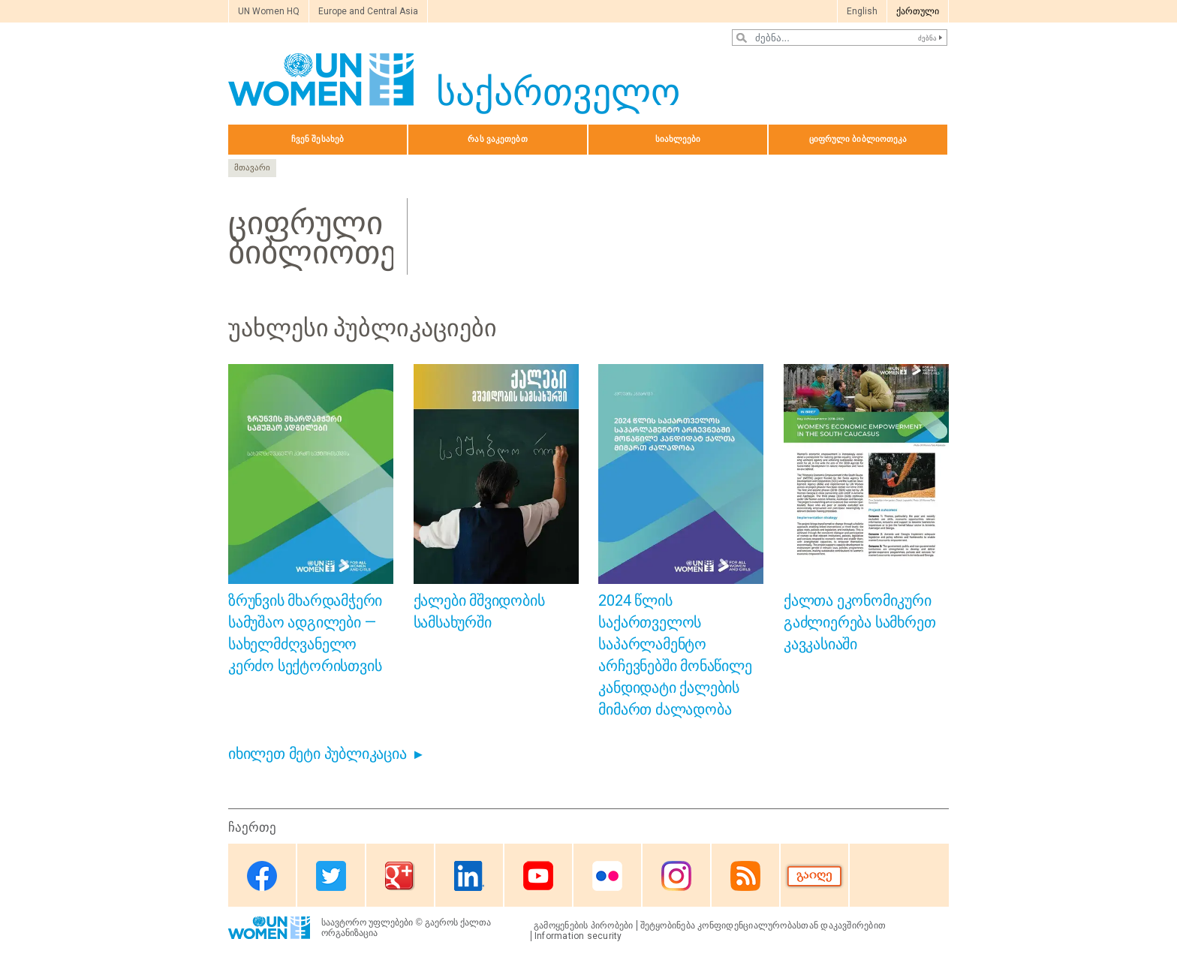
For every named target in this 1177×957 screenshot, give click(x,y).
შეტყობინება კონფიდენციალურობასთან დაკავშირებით (763, 925)
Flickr (607, 876)
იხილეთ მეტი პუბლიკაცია (317, 754)
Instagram (676, 876)
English (862, 11)
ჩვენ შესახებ (317, 139)
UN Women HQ (269, 11)
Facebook (262, 876)
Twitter (331, 876)
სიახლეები (678, 139)
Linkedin (469, 876)
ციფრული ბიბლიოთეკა (858, 139)
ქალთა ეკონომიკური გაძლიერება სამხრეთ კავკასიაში (859, 622)
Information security (578, 936)
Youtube (538, 876)
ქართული (917, 11)
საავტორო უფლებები (367, 922)
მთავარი (252, 168)
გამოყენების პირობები (584, 925)
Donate (814, 876)
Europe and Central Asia (368, 11)
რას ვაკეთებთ (497, 139)
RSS (745, 876)
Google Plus (400, 876)
